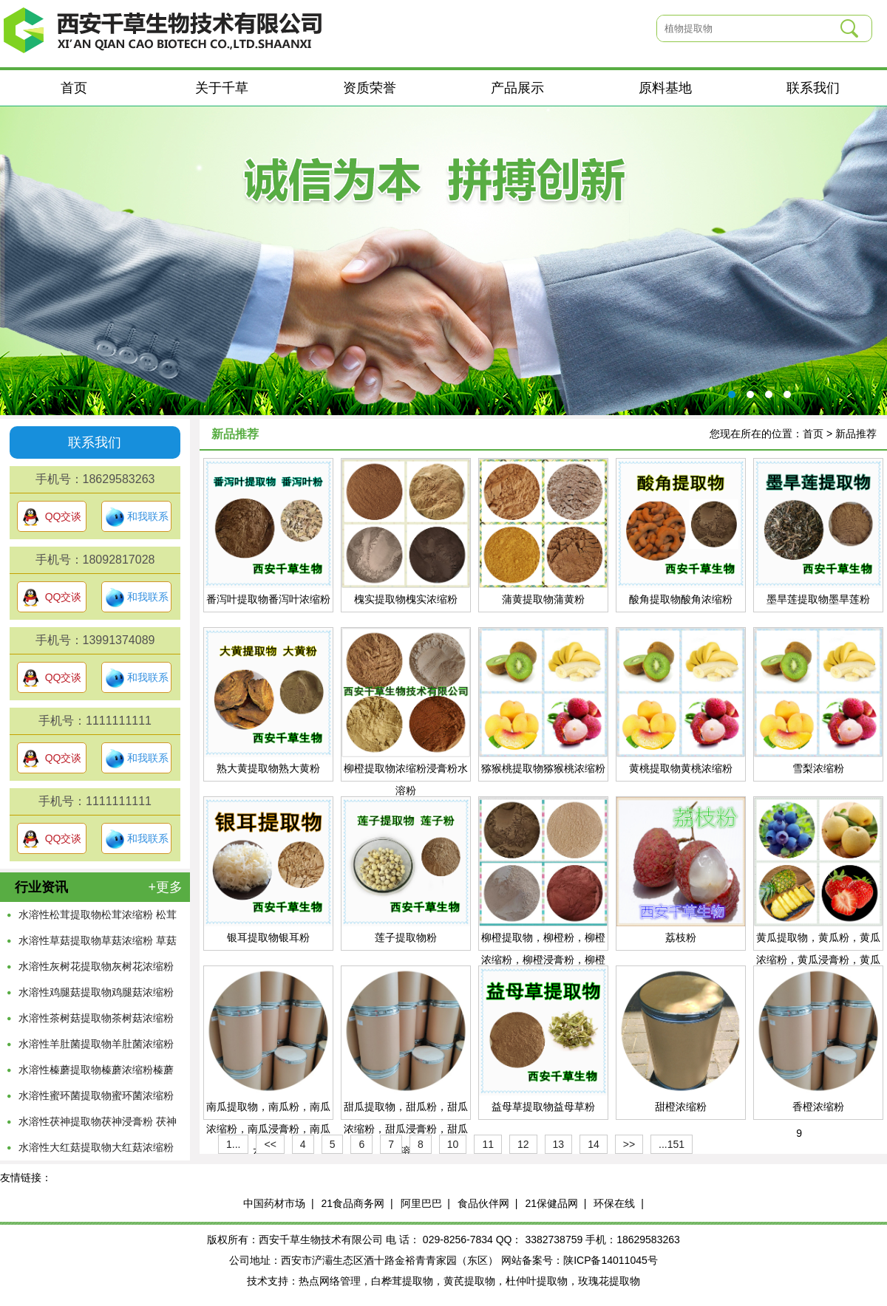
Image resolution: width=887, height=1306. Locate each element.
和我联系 (137, 517)
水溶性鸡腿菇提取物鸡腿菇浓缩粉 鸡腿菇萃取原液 (96, 995)
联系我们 (813, 88)
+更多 (165, 887)
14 (593, 1144)
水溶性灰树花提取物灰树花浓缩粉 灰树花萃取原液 (96, 970)
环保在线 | (618, 1203)
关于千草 (221, 88)
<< (270, 1144)
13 (559, 1144)
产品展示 (517, 88)
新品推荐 (856, 434)
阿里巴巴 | (425, 1203)
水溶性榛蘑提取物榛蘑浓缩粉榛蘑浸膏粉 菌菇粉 (96, 1073)
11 (488, 1144)
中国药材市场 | (278, 1203)
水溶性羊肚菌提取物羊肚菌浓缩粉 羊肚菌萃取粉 (96, 1047)
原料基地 (665, 88)
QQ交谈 (51, 517)
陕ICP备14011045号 (610, 1260)
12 (523, 1144)
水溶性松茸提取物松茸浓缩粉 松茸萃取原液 (97, 918)
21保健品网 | (555, 1203)
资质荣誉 (369, 88)
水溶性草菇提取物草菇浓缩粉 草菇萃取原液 (97, 944)
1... (233, 1144)
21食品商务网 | (357, 1203)
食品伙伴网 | (487, 1203)
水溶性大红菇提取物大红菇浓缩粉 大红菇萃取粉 (96, 1150)
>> (629, 1144)
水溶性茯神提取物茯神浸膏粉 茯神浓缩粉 (97, 1125)
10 (453, 1144)
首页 (74, 88)
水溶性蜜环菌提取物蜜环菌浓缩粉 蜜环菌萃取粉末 (96, 1099)
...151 (671, 1144)
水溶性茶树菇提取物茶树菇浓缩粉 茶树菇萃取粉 (96, 1021)
